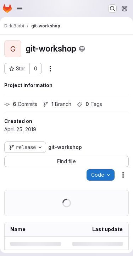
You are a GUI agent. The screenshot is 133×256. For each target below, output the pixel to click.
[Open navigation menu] (19, 8)
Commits (20, 104)
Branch (57, 104)
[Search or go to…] (112, 8)
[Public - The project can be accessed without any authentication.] (82, 49)
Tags (89, 104)
